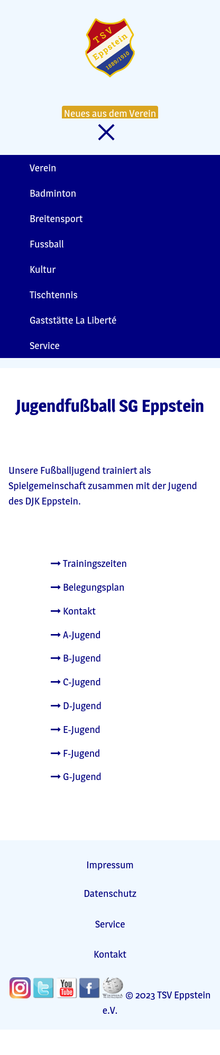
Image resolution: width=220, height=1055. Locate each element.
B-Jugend (76, 658)
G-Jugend (76, 776)
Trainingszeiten (89, 563)
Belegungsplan (87, 587)
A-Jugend (76, 634)
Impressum (109, 864)
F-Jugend (75, 753)
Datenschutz (110, 893)
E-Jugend (75, 729)
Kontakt (73, 610)
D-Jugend (76, 705)
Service (110, 924)
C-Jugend (76, 681)
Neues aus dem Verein (110, 113)
